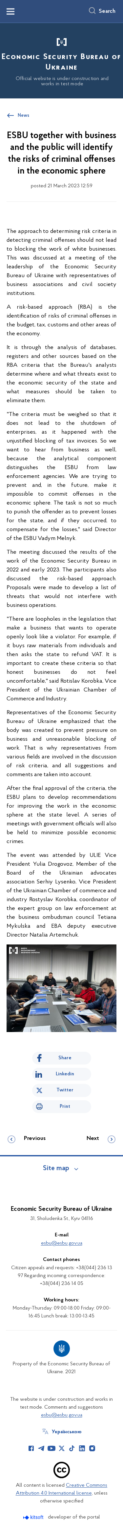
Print (65, 1106)
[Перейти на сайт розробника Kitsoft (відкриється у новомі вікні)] (34, 1517)
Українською (67, 1432)
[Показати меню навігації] (10, 11)
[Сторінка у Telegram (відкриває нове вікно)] (41, 1448)
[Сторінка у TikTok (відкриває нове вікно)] (72, 1448)
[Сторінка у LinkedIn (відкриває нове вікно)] (82, 1448)
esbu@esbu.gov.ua (61, 1243)
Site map (56, 1168)
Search (107, 11)
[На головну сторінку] (61, 59)
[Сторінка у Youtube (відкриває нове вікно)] (51, 1448)
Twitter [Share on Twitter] (64, 1090)
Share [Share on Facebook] (65, 1058)
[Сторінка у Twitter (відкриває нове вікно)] (62, 1448)
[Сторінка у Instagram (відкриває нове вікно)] (92, 1448)
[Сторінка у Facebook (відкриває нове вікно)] (31, 1448)
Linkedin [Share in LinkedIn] (65, 1074)
